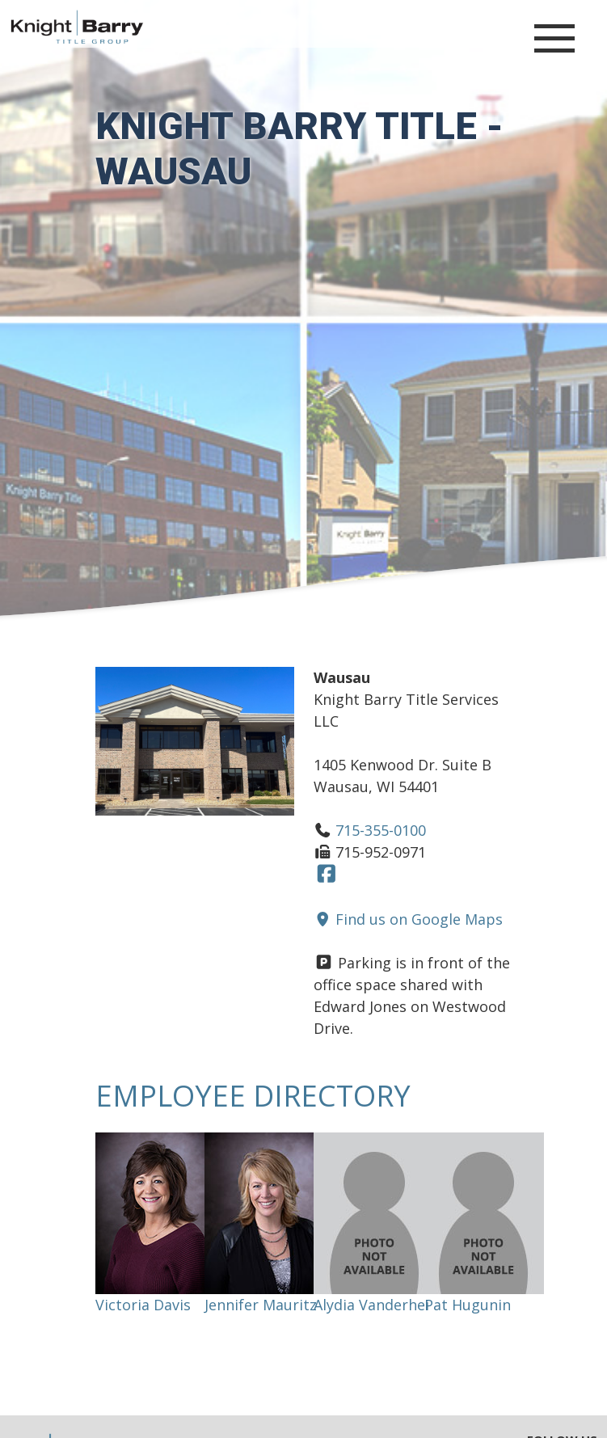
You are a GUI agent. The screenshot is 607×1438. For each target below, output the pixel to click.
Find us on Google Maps (409, 919)
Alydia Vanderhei (371, 1304)
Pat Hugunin (467, 1304)
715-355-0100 (380, 830)
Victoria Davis (143, 1304)
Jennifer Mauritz (260, 1304)
